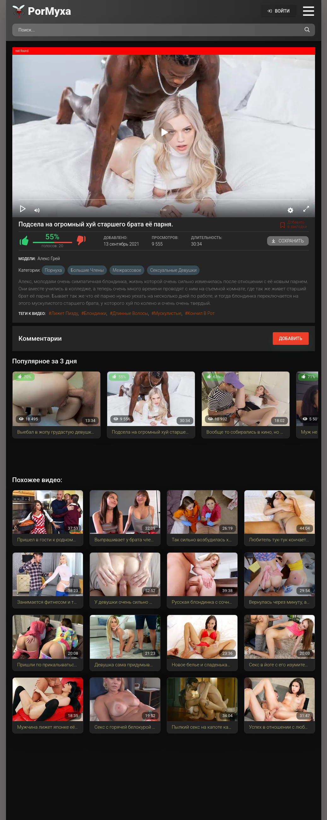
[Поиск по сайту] (307, 30)
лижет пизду (64, 313)
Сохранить (288, 240)
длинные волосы (130, 313)
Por (49, 11)
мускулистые (167, 313)
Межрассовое (127, 270)
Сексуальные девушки (173, 270)
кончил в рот (201, 313)
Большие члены (87, 270)
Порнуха (53, 270)
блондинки (95, 313)
